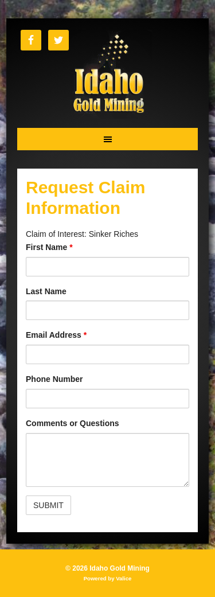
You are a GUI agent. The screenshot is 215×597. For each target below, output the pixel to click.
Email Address (56, 335)
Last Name (46, 291)
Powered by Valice (108, 578)
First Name (49, 247)
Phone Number (54, 379)
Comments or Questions (72, 423)
